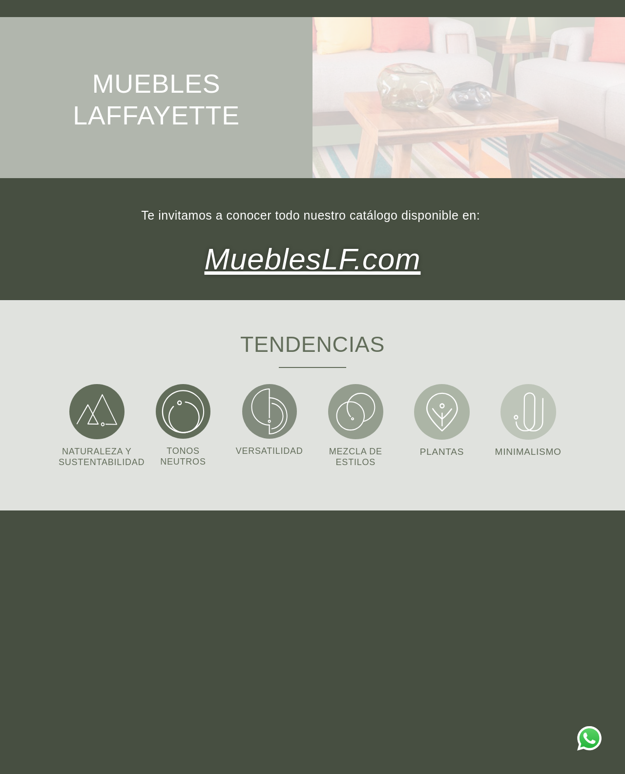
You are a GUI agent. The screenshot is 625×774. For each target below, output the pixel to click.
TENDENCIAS (312, 340)
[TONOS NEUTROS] (183, 409)
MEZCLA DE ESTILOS (355, 454)
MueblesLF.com (312, 256)
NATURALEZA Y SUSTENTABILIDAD (105, 454)
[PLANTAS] (442, 409)
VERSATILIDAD (269, 448)
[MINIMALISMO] (528, 409)
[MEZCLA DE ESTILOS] (355, 409)
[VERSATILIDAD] (269, 409)
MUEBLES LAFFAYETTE (156, 97)
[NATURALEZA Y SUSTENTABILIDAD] (97, 409)
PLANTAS (441, 449)
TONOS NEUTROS (183, 453)
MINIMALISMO (528, 449)
